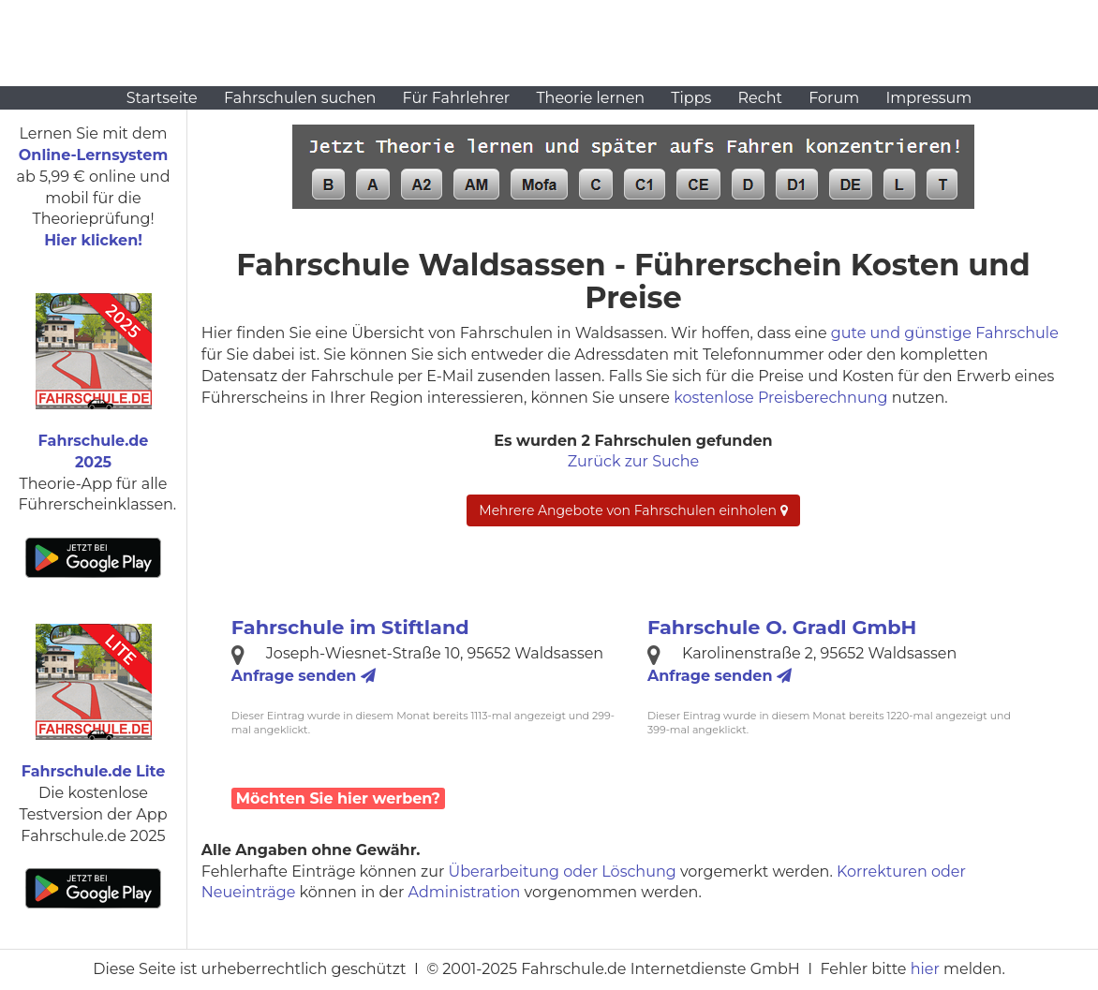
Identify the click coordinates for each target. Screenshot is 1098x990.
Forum (834, 98)
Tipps (691, 98)
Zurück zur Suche (633, 461)
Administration (464, 892)
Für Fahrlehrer (457, 98)
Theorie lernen (590, 98)
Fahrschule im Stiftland (350, 627)
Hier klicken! (93, 240)
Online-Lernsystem (93, 155)
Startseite (162, 98)
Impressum (928, 98)
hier (925, 969)
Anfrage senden (303, 676)
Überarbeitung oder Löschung (562, 871)
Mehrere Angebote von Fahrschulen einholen (633, 510)
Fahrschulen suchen (300, 98)
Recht (760, 98)
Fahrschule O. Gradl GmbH (781, 627)
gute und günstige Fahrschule (945, 333)
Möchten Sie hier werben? (338, 798)
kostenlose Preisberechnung (780, 397)
